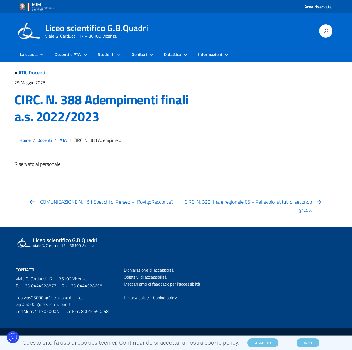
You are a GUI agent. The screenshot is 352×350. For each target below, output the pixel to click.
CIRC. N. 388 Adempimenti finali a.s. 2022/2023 (101, 108)
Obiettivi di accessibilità (145, 277)
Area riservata (318, 6)
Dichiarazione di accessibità (149, 270)
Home (25, 140)
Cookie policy (165, 297)
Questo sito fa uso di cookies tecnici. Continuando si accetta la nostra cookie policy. (131, 344)
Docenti (37, 72)
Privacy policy (136, 297)
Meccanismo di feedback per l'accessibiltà (162, 284)
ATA (22, 72)
